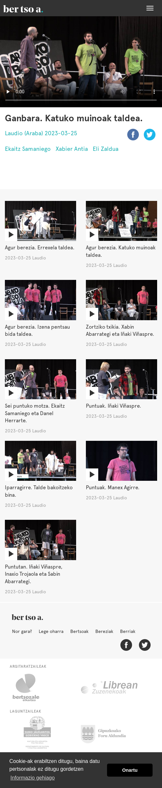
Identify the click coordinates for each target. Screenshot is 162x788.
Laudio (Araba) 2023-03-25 (41, 133)
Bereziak (104, 631)
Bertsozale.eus (30, 687)
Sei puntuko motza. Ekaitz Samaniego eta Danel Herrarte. (35, 413)
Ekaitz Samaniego (28, 148)
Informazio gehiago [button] (32, 778)
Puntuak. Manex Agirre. (113, 487)
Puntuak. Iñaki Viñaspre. (113, 406)
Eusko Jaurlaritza (36, 732)
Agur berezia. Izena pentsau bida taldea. (37, 330)
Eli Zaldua (105, 148)
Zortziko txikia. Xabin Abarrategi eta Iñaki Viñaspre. (120, 330)
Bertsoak (79, 631)
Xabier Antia (72, 148)
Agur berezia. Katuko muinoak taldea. (120, 251)
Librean (109, 687)
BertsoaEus (32, 8)
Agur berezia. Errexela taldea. (39, 247)
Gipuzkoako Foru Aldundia (107, 732)
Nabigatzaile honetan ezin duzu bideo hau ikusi (81, 61)
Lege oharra (51, 631)
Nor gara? (22, 631)
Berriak (127, 631)
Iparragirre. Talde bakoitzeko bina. (39, 491)
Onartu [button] (130, 770)
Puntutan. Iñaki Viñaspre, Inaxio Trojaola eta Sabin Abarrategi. (33, 574)
